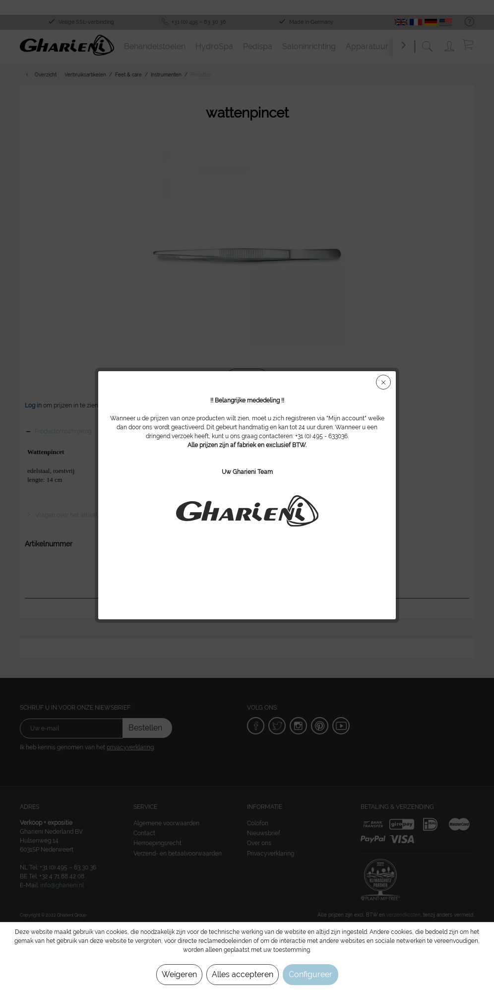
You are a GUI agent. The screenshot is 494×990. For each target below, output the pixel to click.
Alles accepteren (242, 974)
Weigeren (179, 974)
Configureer (310, 974)
